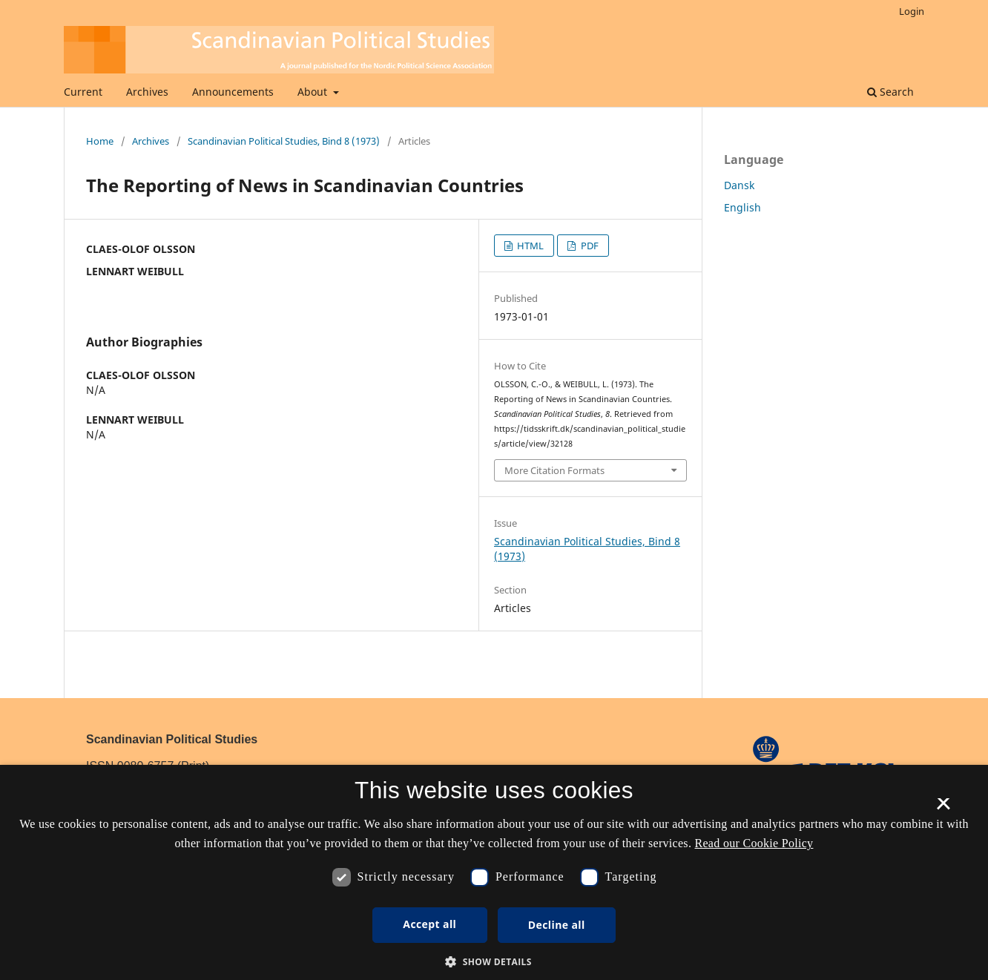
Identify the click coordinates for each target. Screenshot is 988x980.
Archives (147, 92)
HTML (529, 245)
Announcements (233, 92)
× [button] (943, 808)
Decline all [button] (556, 925)
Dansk (739, 185)
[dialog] (494, 872)
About (313, 92)
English (742, 207)
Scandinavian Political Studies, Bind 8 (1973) (284, 141)
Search (890, 92)
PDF (589, 245)
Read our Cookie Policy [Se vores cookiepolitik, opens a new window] (754, 843)
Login (911, 11)
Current (83, 92)
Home (99, 141)
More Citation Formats (554, 470)
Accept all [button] (429, 924)
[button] (494, 962)
